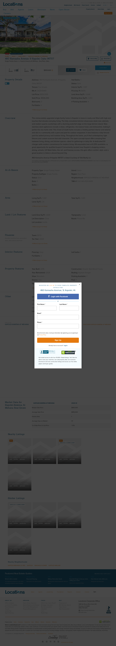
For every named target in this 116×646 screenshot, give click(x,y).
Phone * (39, 322)
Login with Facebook (58, 296)
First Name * (41, 304)
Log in (51, 285)
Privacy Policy (42, 335)
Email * (39, 313)
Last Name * (63, 304)
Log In (65, 345)
